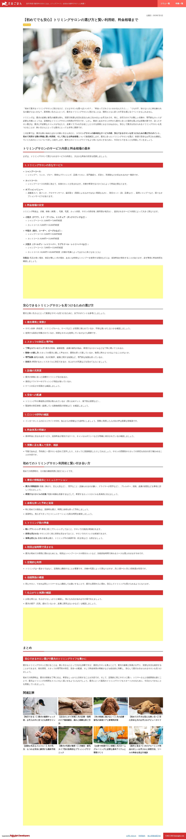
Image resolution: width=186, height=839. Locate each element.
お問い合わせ (131, 836)
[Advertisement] (93, 282)
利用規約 (142, 836)
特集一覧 (179, 3)
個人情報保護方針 (154, 836)
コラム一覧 (165, 3)
